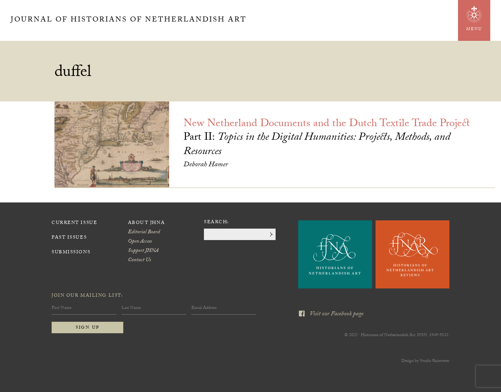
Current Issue (74, 223)
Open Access (140, 242)
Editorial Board (144, 232)
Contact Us (139, 260)
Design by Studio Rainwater (425, 361)
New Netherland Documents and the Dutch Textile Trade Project (326, 124)
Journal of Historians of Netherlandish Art (129, 20)
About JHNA (146, 223)
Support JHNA (143, 251)
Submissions (71, 253)
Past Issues (69, 238)
